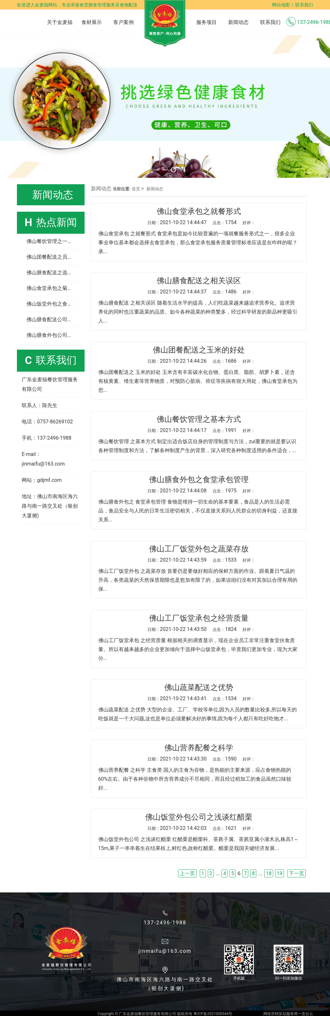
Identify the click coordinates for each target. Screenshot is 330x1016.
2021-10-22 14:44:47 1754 (201, 222)
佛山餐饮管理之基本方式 (199, 419)
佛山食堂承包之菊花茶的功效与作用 (53, 288)
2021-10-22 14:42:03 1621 (201, 828)
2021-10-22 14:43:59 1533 (201, 560)
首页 (136, 188)
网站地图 (281, 4)
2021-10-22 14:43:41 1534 (201, 698)
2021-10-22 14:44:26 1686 (201, 361)
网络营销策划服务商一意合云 (288, 1014)
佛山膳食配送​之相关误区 (199, 280)
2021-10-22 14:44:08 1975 (201, 491)
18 (269, 873)
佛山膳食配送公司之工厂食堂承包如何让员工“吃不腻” (53, 319)
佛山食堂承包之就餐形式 (199, 211)
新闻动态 (154, 188)
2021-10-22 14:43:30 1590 (201, 759)
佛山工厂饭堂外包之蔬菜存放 (199, 549)
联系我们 (304, 4)
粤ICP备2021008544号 (212, 1014)
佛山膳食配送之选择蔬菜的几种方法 (53, 272)
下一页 (296, 873)
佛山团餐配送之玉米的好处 (199, 350)
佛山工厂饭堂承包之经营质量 (199, 618)
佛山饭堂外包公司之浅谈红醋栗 (198, 817)
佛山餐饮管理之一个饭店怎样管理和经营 (53, 241)
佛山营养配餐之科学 (198, 748)
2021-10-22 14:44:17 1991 (201, 430)
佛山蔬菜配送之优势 (198, 687)
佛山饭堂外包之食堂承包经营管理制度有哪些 (53, 304)
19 (279, 873)
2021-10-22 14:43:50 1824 (201, 629)
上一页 (187, 873)
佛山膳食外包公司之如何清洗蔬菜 (53, 335)
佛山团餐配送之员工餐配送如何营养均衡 (53, 257)
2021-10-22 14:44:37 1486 (201, 292)
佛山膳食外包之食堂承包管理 (199, 479)
